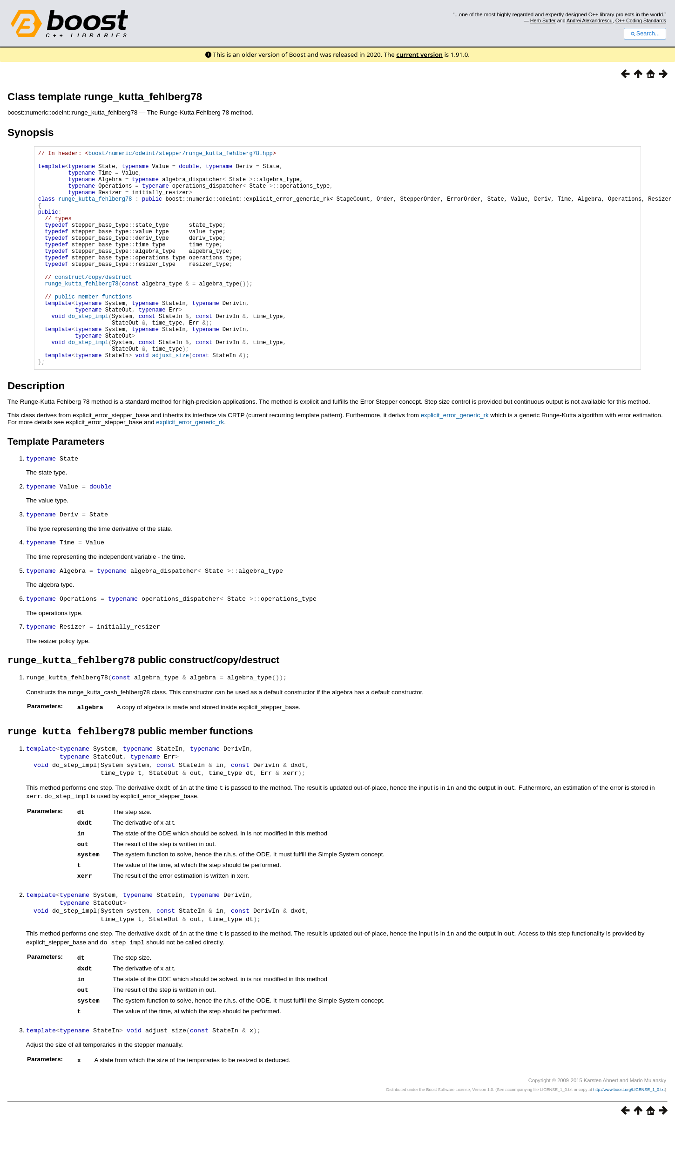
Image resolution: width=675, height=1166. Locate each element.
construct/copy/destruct (93, 305)
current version (419, 54)
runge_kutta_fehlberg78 (95, 210)
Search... (645, 33)
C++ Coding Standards (640, 20)
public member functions (93, 328)
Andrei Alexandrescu (590, 20)
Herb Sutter (543, 20)
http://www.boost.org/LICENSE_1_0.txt (629, 1124)
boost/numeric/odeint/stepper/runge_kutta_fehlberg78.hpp (180, 154)
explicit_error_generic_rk (455, 461)
